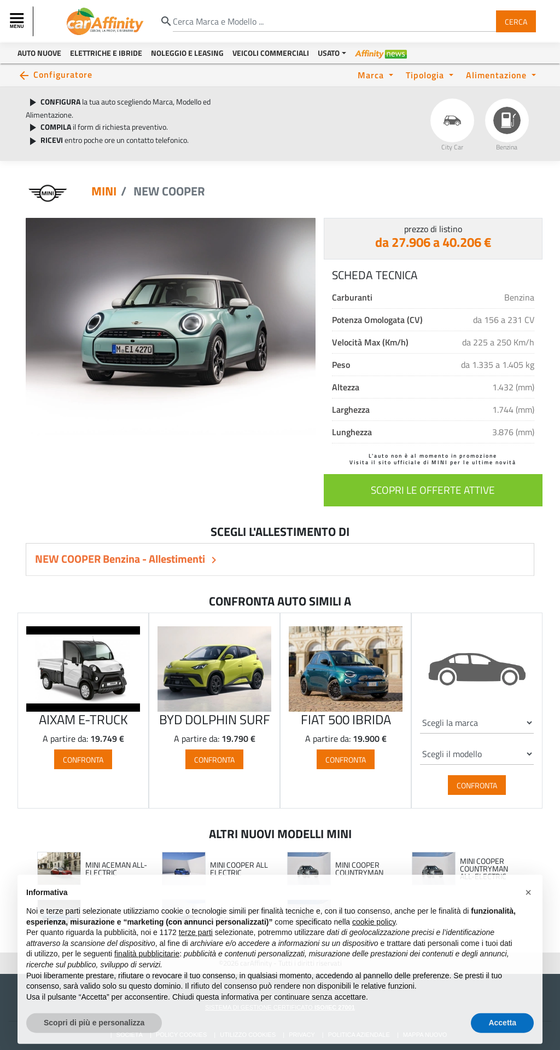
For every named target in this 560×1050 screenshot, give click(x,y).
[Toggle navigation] (18, 21)
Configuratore (62, 74)
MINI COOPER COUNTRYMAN (359, 868)
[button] (528, 914)
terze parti (196, 954)
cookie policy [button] (373, 943)
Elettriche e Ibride (106, 53)
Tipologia (426, 74)
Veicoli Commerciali (270, 53)
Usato (329, 53)
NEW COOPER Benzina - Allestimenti (121, 559)
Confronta (83, 759)
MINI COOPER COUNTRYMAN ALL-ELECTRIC (484, 868)
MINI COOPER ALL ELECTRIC (239, 868)
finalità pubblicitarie (146, 975)
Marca (372, 74)
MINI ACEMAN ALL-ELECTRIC (116, 868)
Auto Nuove (39, 53)
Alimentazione (497, 74)
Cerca (516, 21)
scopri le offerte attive (433, 489)
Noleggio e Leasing (187, 53)
